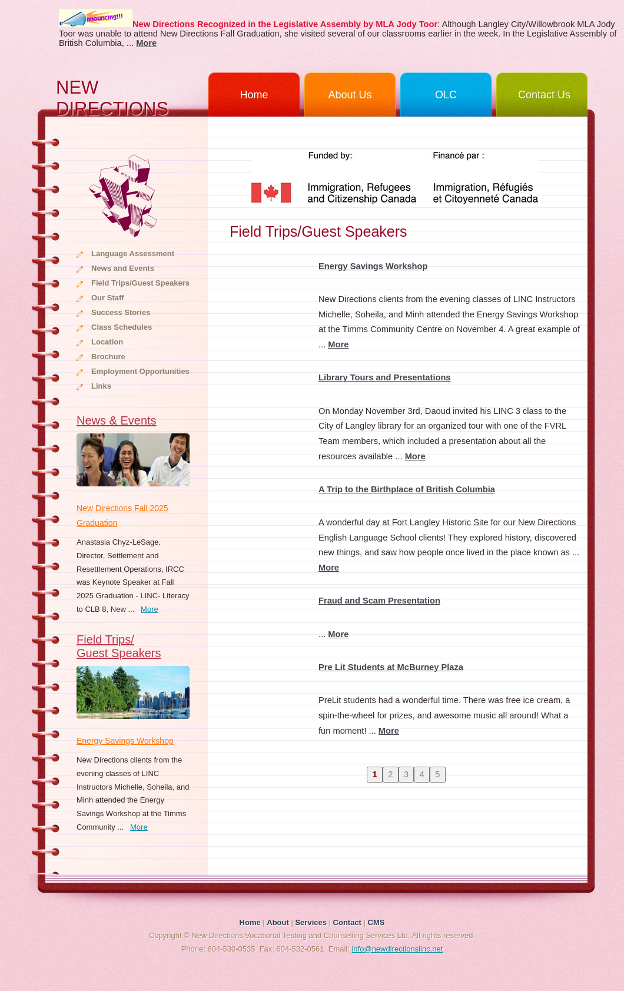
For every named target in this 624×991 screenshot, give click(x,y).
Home (254, 95)
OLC (446, 95)
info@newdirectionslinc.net (397, 948)
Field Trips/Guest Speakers (140, 283)
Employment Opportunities (140, 371)
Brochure (108, 356)
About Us (349, 95)
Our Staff (107, 297)
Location (107, 341)
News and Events (122, 268)
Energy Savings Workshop (125, 740)
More (149, 609)
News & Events (117, 420)
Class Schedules (121, 327)
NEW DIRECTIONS (112, 97)
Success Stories (120, 312)
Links (101, 386)
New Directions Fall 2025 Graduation (122, 515)
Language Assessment (132, 253)
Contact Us (544, 95)
